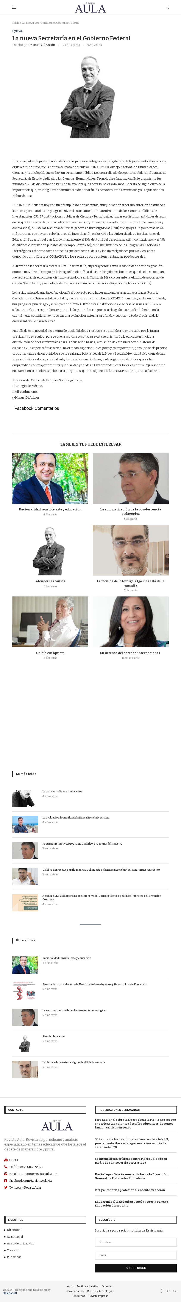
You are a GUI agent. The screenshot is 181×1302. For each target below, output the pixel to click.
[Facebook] (161, 1291)
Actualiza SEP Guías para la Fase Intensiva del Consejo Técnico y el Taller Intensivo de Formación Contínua (101, 897)
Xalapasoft (10, 1293)
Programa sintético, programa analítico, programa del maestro (82, 843)
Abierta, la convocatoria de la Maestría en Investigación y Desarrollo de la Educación (94, 984)
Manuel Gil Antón (42, 45)
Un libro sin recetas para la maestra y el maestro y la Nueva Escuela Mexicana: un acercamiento (101, 869)
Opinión (17, 31)
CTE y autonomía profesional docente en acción (130, 1190)
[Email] (175, 1291)
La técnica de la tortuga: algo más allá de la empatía (73, 1062)
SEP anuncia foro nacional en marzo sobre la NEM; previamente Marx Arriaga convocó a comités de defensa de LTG (132, 1143)
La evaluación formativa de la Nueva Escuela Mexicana (75, 817)
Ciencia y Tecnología (99, 1291)
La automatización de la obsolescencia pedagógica (74, 1010)
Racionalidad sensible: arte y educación (50, 510)
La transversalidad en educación (62, 791)
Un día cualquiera (50, 653)
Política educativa (87, 1286)
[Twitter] (168, 1291)
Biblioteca (79, 1296)
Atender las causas (50, 581)
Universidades (75, 1291)
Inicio (16, 22)
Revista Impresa (98, 1296)
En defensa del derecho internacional (130, 653)
